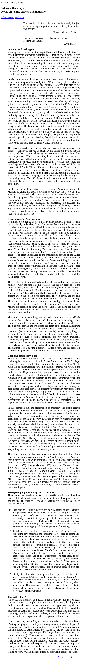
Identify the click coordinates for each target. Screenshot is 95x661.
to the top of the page (64, 657)
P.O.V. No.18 (6, 2)
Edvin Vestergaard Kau (12, 17)
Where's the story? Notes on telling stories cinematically (23, 10)
